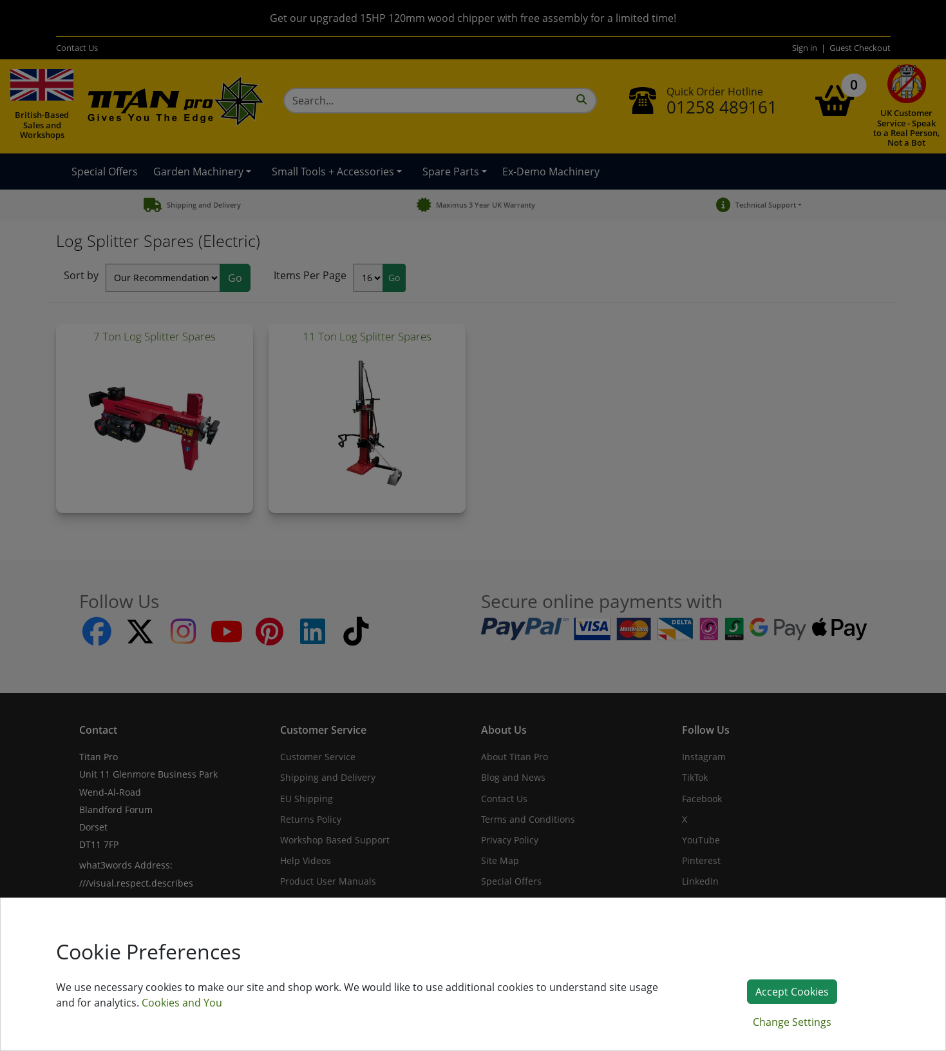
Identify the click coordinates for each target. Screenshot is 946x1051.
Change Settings (792, 1022)
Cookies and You (182, 1003)
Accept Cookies (792, 992)
